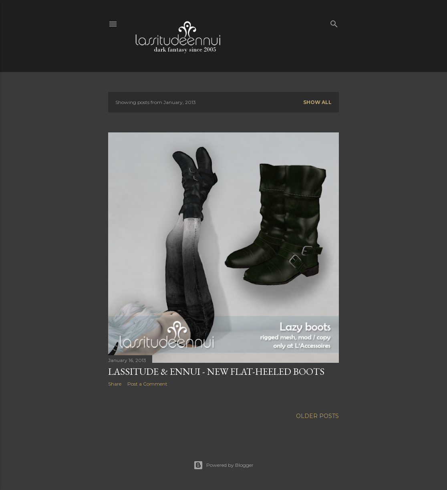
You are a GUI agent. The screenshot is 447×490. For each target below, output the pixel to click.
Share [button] (114, 384)
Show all (317, 102)
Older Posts (317, 416)
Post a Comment (147, 384)
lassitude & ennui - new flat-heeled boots (216, 371)
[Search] (334, 22)
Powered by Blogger (223, 465)
